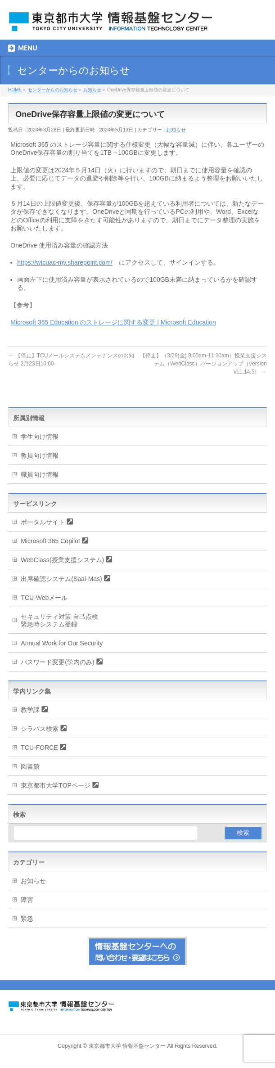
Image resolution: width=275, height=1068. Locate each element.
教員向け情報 (40, 455)
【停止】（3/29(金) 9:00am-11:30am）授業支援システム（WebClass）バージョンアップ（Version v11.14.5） (203, 363)
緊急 (27, 918)
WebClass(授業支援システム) (62, 559)
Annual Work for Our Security (62, 643)
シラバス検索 (40, 728)
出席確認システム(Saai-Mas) (61, 578)
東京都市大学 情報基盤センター (127, 1046)
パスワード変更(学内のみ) (57, 662)
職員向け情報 (40, 474)
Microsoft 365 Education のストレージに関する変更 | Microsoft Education (113, 322)
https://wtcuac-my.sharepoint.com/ (64, 262)
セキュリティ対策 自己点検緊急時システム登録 (59, 620)
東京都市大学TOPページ (55, 785)
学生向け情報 (40, 436)
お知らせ (176, 129)
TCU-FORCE (39, 747)
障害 (27, 899)
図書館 (30, 766)
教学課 (30, 709)
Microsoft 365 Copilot (50, 541)
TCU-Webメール (44, 597)
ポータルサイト (43, 522)
